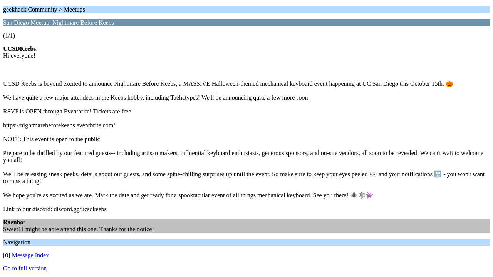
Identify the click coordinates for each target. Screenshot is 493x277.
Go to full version (25, 268)
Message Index (30, 255)
